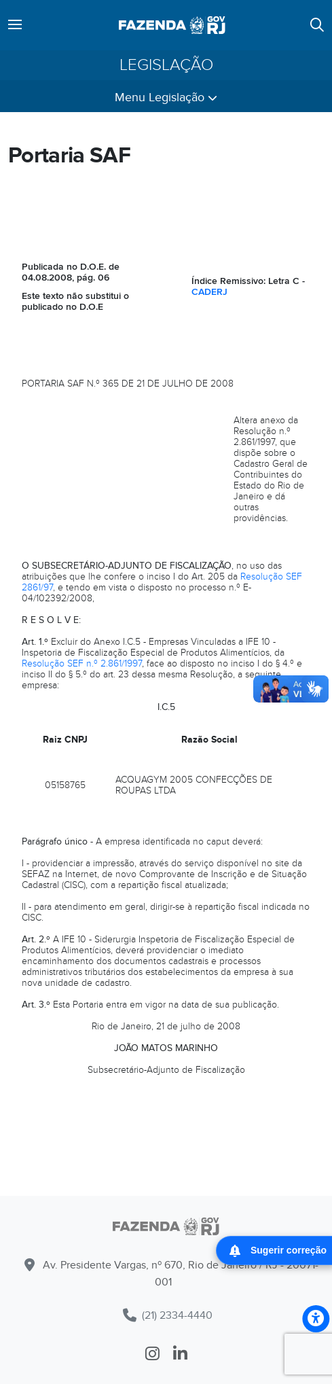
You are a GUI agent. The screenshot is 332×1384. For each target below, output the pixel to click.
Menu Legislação (166, 97)
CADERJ (209, 292)
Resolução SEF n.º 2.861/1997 (82, 663)
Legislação (166, 65)
